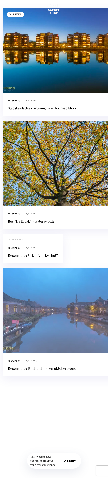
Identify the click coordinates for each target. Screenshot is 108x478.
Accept (70, 460)
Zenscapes (14, 100)
